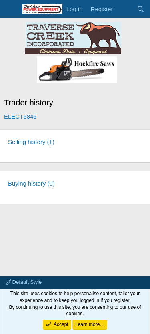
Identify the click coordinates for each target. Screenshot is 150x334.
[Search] (140, 9)
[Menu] (11, 9)
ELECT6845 (20, 116)
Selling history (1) (31, 141)
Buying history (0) (31, 183)
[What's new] (124, 9)
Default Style (24, 282)
